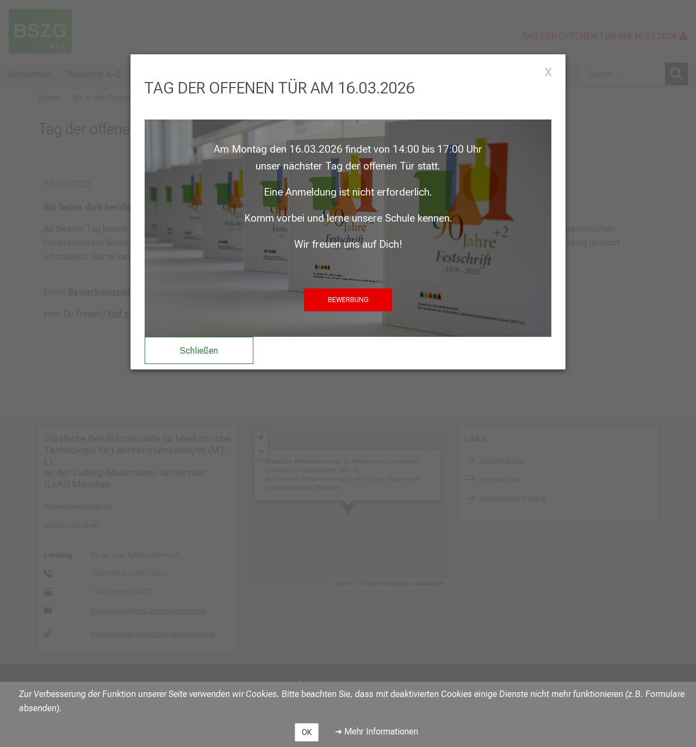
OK (307, 732)
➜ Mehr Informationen (376, 731)
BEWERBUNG (348, 300)
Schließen (199, 351)
